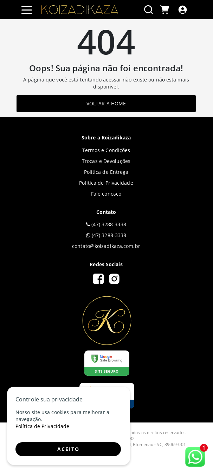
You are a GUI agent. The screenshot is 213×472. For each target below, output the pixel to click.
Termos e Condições (106, 150)
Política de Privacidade (106, 182)
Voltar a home (106, 103)
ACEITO (68, 449)
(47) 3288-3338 (106, 224)
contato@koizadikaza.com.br (106, 246)
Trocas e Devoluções (106, 161)
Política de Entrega (106, 172)
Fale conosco (106, 193)
